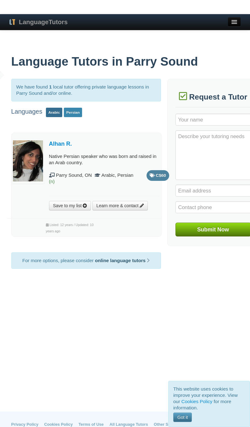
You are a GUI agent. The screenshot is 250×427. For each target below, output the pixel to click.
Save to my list (70, 205)
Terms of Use (91, 424)
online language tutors (122, 260)
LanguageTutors (43, 22)
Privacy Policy (24, 424)
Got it (182, 417)
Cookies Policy (58, 424)
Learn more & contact (120, 205)
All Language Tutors (128, 424)
